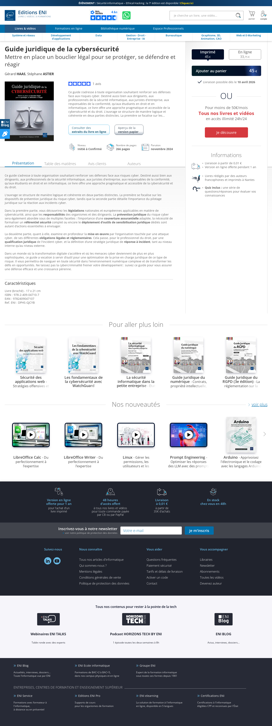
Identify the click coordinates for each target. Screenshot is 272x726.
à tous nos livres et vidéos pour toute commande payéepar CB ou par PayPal (110, 507)
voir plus (259, 404)
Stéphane (40, 74)
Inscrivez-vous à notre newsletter (87, 530)
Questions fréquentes (162, 559)
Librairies (206, 559)
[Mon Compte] (263, 15)
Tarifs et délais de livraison (165, 571)
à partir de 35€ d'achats (161, 505)
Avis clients (97, 163)
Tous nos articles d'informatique (101, 559)
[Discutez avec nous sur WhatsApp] (126, 15)
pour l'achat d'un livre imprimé (58, 505)
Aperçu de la (129, 130)
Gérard (15, 74)
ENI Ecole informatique (94, 665)
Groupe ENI (147, 665)
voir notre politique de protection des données (91, 533)
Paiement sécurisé (159, 565)
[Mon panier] (252, 15)
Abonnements (209, 571)
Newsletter (207, 565)
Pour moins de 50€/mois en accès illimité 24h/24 (226, 114)
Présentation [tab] (23, 163)
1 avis (84, 84)
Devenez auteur (211, 583)
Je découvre (226, 132)
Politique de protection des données (104, 583)
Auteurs (134, 163)
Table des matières (60, 163)
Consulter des (89, 130)
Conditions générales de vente (100, 577)
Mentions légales (90, 571)
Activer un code (157, 577)
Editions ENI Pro (89, 696)
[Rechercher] (238, 15)
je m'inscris (199, 530)
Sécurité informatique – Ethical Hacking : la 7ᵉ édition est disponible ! (136, 3)
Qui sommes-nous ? (93, 565)
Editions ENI (28, 15)
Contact (152, 583)
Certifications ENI (212, 696)
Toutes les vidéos (212, 577)
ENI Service (24, 696)
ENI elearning (149, 696)
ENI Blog (23, 665)
